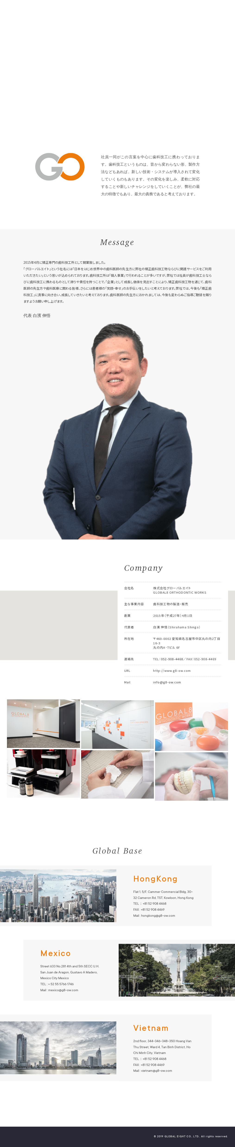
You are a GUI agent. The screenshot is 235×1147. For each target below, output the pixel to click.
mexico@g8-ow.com (63, 999)
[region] (117, 625)
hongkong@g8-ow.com (158, 925)
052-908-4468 (172, 668)
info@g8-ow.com (167, 691)
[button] (43, 621)
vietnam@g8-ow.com (156, 1081)
